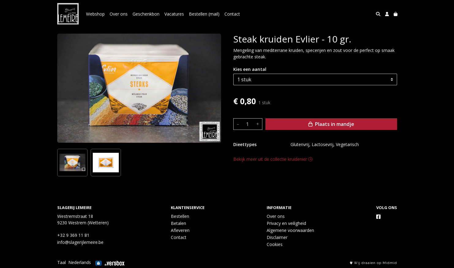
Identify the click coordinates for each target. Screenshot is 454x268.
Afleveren (180, 230)
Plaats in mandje (331, 124)
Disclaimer (277, 237)
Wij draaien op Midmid (373, 263)
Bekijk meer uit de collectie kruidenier (273, 159)
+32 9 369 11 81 (73, 235)
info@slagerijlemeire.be (80, 242)
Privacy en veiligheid (286, 223)
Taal (61, 262)
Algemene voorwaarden (290, 230)
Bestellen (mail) (204, 14)
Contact (232, 14)
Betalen (178, 223)
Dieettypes (245, 144)
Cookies (275, 244)
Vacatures (174, 14)
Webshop (95, 14)
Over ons (119, 14)
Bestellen (180, 216)
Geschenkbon (146, 14)
